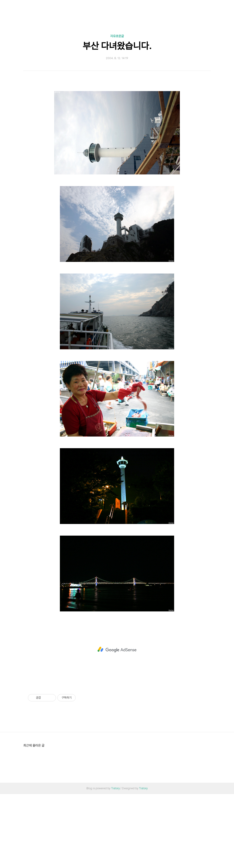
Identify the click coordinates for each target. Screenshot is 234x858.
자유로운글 (117, 36)
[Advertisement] (117, 118)
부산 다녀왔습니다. (117, 45)
